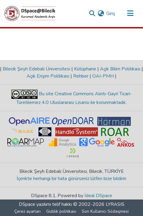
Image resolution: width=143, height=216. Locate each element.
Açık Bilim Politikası (120, 69)
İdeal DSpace (98, 195)
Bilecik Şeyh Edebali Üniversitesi (36, 69)
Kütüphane (85, 69)
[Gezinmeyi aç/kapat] (130, 13)
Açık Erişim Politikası (48, 76)
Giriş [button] (111, 13)
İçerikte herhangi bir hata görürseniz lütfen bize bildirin (71, 178)
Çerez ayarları (27, 211)
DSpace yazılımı (35, 204)
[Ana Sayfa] (30, 13)
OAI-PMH (103, 76)
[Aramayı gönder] (92, 13)
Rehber (81, 76)
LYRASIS (115, 204)
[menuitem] (100, 13)
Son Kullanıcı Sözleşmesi (105, 211)
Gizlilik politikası (61, 211)
